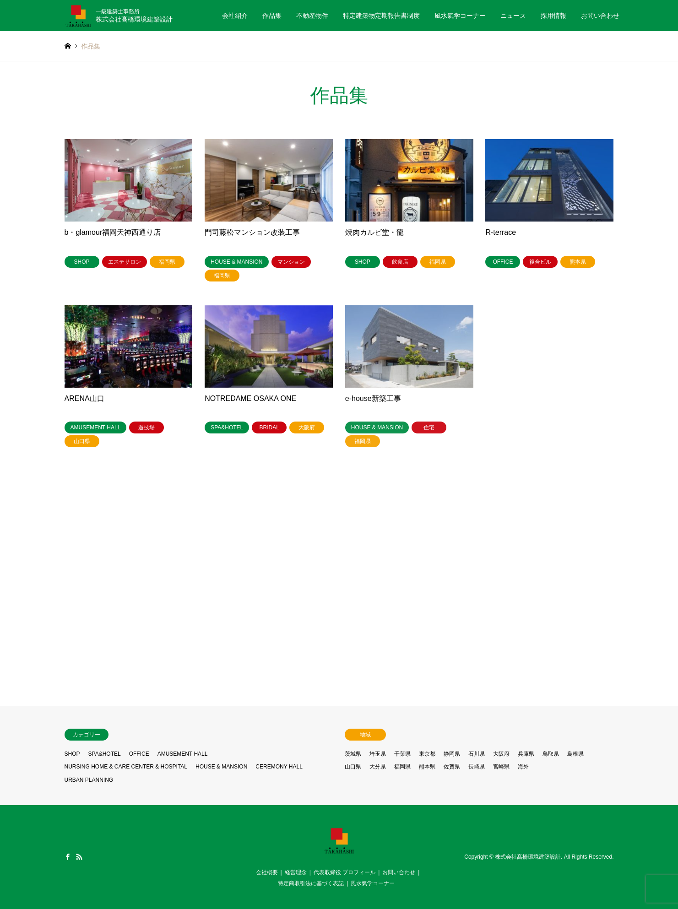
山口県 (353, 766)
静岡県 (452, 754)
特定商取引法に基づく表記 (311, 883)
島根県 (575, 754)
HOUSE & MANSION (221, 766)
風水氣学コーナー (460, 15)
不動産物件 (312, 15)
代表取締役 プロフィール (344, 872)
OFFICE (139, 754)
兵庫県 (526, 754)
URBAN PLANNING (89, 780)
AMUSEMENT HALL (182, 754)
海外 (523, 766)
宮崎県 (501, 766)
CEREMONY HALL (278, 766)
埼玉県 (377, 754)
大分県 (377, 766)
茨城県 (353, 754)
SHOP (72, 754)
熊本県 (427, 766)
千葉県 (402, 754)
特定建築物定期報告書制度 (381, 15)
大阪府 (501, 754)
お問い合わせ (600, 15)
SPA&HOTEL (104, 754)
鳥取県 (550, 754)
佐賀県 (452, 766)
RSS (79, 857)
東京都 (427, 754)
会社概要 (267, 872)
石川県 (476, 754)
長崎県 (476, 766)
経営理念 (296, 872)
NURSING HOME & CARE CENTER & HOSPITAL (126, 766)
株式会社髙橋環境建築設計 (528, 857)
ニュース (513, 15)
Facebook (68, 857)
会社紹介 (235, 15)
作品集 (272, 15)
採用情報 (553, 15)
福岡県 (402, 766)
